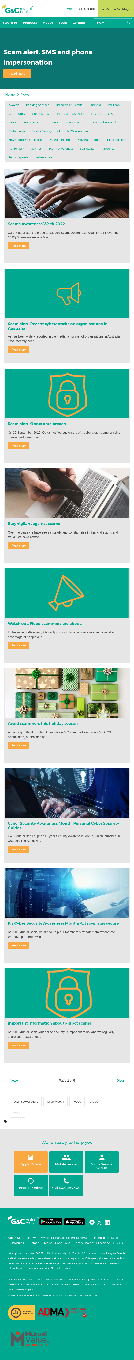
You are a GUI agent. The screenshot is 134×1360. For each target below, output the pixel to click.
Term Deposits (18, 157)
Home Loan (32, 122)
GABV (13, 122)
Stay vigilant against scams (34, 524)
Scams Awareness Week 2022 (36, 224)
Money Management (46, 131)
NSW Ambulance (79, 131)
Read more (17, 73)
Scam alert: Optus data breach (37, 424)
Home (10, 94)
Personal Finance (88, 140)
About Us (14, 1238)
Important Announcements (66, 122)
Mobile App (17, 131)
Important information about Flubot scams (49, 1023)
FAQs (119, 1243)
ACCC (77, 1101)
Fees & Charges (84, 1243)
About (44, 23)
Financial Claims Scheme (70, 1238)
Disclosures (16, 1243)
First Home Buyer (102, 113)
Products (27, 23)
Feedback (104, 1243)
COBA (17, 1112)
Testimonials (43, 157)
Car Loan (114, 105)
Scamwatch (88, 148)
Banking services (37, 105)
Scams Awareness (61, 148)
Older (120, 1080)
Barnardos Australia (69, 105)
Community (17, 113)
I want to (9, 23)
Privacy (44, 1238)
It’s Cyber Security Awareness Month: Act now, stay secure (63, 923)
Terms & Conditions (57, 1243)
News (25, 94)
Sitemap (33, 1243)
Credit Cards (40, 113)
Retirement (16, 148)
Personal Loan (116, 140)
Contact (71, 23)
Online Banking (59, 140)
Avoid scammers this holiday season (43, 724)
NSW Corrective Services (25, 140)
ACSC (94, 1101)
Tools (57, 23)
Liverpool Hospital (104, 122)
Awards (14, 105)
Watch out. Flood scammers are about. (45, 624)
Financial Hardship (105, 1238)
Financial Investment (70, 113)
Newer (14, 1080)
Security (108, 148)
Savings (36, 148)
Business (95, 105)
